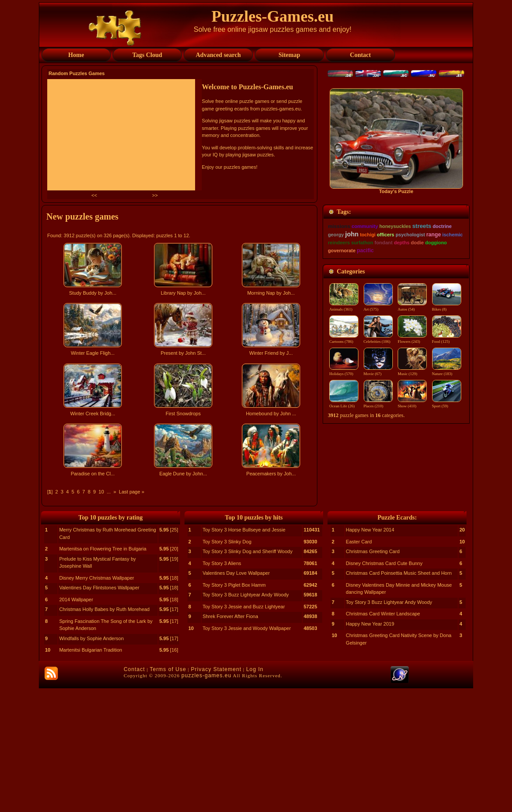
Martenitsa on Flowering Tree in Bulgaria (102, 672)
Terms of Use (168, 793)
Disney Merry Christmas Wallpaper (96, 701)
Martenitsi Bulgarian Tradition (90, 773)
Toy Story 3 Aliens (222, 687)
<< (94, 195)
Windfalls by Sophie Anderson (91, 762)
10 (101, 491)
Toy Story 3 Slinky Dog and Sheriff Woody (248, 675)
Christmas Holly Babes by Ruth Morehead (104, 733)
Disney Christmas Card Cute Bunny (384, 687)
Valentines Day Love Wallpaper (236, 696)
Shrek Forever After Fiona (230, 740)
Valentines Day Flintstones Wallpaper (99, 711)
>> (155, 195)
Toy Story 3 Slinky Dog (227, 665)
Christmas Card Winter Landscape (383, 737)
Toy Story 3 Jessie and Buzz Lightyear (244, 730)
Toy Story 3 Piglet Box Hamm (234, 708)
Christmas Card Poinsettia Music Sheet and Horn (399, 696)
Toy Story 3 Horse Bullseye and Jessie (244, 653)
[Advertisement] (180, 557)
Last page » (131, 491)
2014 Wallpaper (76, 723)
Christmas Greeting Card (373, 675)
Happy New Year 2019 (370, 747)
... (109, 491)
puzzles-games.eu (206, 799)
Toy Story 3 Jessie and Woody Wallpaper (247, 752)
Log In (255, 793)
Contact (134, 793)
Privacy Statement (216, 793)
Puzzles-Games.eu (272, 16)
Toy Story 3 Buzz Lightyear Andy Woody (246, 718)
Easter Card (359, 665)
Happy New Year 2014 (370, 653)
